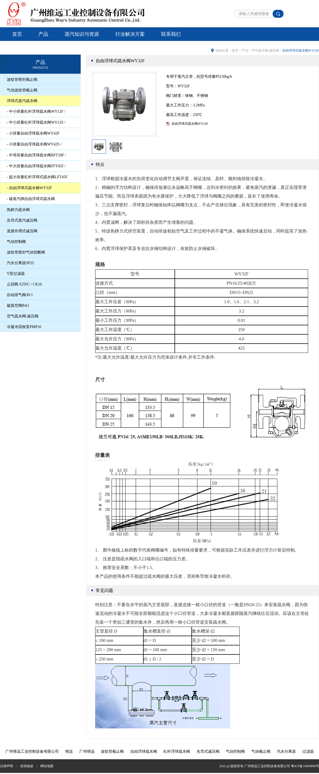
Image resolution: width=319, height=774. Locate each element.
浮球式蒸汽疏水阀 (22, 101)
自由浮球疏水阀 (143, 751)
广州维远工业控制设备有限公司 (32, 751)
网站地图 (46, 766)
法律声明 (6, 766)
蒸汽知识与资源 (82, 34)
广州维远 (87, 751)
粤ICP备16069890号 (305, 766)
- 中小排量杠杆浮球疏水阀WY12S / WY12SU (36, 124)
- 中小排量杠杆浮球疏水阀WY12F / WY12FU (36, 113)
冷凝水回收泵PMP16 (24, 327)
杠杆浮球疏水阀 (176, 751)
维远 (69, 751)
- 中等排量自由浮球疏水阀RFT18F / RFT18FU (36, 156)
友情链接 (26, 766)
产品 (43, 34)
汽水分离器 (286, 751)
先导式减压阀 (208, 751)
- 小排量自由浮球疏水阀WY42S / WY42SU (34, 146)
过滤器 (308, 751)
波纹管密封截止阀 (22, 80)
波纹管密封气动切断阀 (26, 252)
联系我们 (171, 34)
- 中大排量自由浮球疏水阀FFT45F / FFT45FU (36, 167)
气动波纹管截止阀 (22, 90)
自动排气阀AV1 (20, 295)
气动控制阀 (16, 242)
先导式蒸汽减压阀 (22, 220)
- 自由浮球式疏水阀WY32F (29, 188)
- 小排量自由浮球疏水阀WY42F (33, 133)
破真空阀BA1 (18, 305)
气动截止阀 (260, 751)
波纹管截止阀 (112, 751)
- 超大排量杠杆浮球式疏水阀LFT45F (37, 177)
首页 (17, 34)
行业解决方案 (130, 34)
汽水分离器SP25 (20, 263)
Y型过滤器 (16, 274)
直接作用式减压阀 (22, 231)
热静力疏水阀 (18, 210)
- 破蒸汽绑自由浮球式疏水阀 (31, 199)
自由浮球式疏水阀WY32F (189, 124)
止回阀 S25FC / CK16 (24, 284)
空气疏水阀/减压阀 (22, 316)
